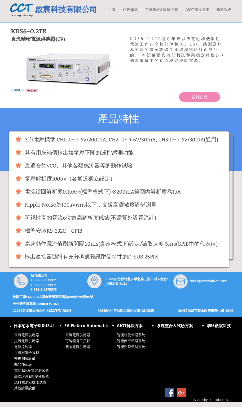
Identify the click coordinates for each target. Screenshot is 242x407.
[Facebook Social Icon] (169, 392)
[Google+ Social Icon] (181, 392)
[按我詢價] (199, 97)
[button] (197, 10)
